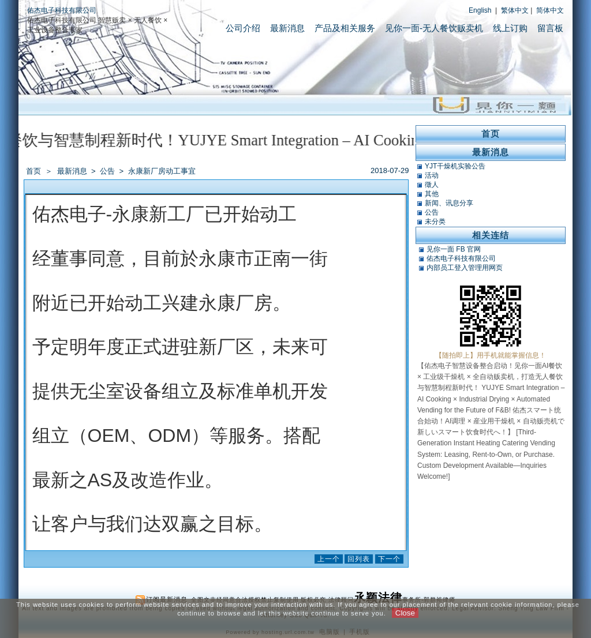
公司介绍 (243, 28)
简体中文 (550, 10)
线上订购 (510, 28)
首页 (33, 171)
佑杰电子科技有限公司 (61, 10)
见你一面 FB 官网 (454, 249)
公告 (108, 171)
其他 (432, 194)
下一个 (389, 559)
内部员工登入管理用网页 (465, 268)
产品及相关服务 (345, 28)
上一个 (328, 559)
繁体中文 (515, 10)
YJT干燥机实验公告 (455, 166)
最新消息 (287, 28)
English (480, 10)
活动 (432, 175)
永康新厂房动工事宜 (162, 171)
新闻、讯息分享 (449, 203)
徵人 (432, 185)
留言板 (550, 28)
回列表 (358, 559)
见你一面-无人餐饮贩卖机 (434, 28)
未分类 (435, 221)
